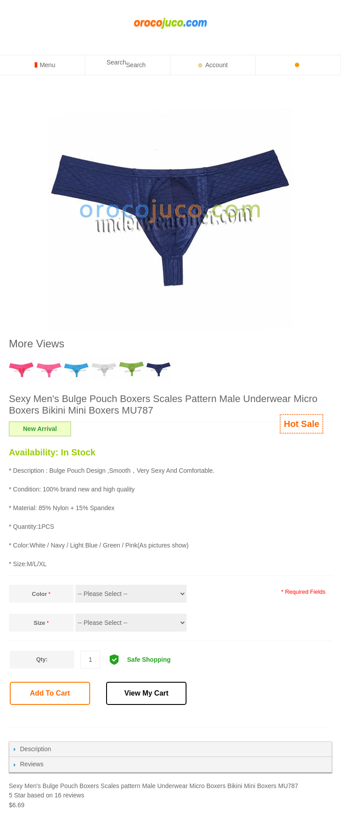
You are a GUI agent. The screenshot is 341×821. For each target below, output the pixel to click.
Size (39, 623)
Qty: (42, 659)
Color (39, 594)
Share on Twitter (218, 718)
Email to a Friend (179, 718)
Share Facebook (199, 718)
